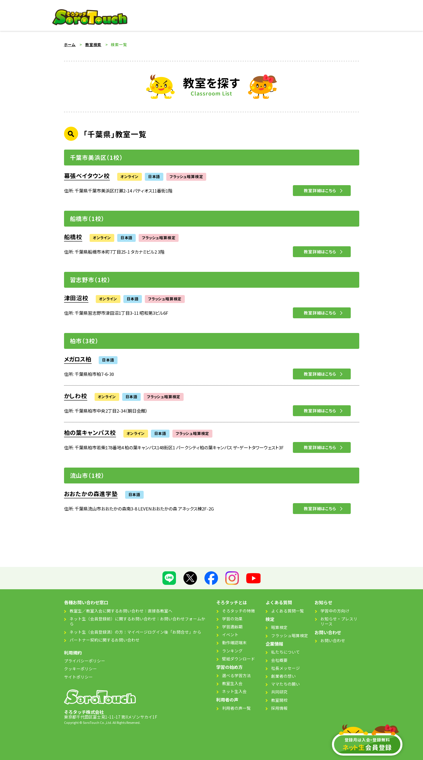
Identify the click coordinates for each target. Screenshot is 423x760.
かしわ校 (75, 396)
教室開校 (279, 700)
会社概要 (279, 660)
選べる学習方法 (236, 675)
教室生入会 (232, 683)
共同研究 (279, 692)
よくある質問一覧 (287, 611)
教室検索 (93, 44)
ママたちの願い (285, 684)
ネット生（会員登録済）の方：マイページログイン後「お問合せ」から (135, 632)
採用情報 (279, 708)
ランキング (232, 651)
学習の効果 (232, 619)
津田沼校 (76, 298)
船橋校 (73, 237)
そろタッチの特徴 (238, 611)
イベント (230, 634)
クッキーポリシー (80, 669)
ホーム (70, 44)
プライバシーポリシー (84, 661)
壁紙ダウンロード (238, 659)
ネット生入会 (234, 691)
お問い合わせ (332, 640)
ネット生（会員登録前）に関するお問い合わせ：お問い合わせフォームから (137, 621)
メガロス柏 (78, 359)
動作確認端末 (234, 642)
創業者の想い (283, 676)
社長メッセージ (285, 668)
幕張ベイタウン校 (87, 176)
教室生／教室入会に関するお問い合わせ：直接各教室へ (121, 611)
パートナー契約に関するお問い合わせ (105, 640)
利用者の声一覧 (236, 708)
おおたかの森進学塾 (91, 494)
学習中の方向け (334, 611)
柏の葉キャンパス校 (90, 432)
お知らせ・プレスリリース (338, 621)
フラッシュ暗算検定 (289, 635)
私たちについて (285, 652)
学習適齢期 (232, 627)
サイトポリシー (78, 677)
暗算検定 (279, 627)
